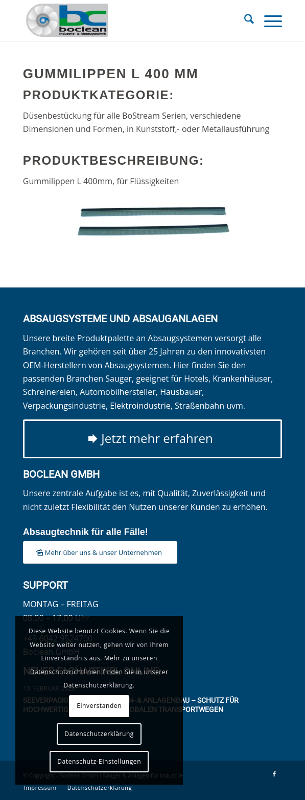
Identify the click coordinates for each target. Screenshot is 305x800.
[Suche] (244, 20)
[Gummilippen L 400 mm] (152, 223)
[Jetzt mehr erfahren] (152, 438)
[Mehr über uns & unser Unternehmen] (100, 552)
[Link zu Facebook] (274, 774)
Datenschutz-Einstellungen (99, 761)
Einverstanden (99, 705)
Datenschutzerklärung (99, 733)
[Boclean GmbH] (126, 20)
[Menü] (268, 20)
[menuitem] (244, 20)
